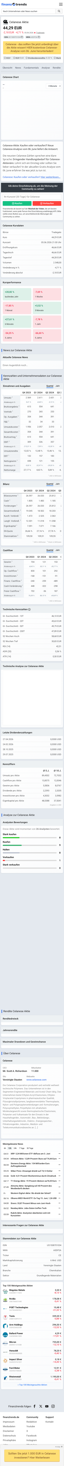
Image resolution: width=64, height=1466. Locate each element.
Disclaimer (8, 1431)
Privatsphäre (9, 1440)
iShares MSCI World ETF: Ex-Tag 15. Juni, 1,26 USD (34, 1198)
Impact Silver (15, 1359)
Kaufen (18, 203)
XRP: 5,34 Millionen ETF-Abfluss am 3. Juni (30, 1153)
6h (5, 1148)
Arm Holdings (16, 1325)
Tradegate (40, 33)
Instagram (31, 1440)
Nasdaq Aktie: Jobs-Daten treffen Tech (29, 1208)
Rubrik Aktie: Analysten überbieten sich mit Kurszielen (30, 1214)
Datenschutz (9, 1435)
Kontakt (49, 1422)
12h (9, 1148)
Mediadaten (9, 1426)
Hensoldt (13, 1351)
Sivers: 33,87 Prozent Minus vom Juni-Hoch (30, 1203)
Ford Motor (14, 1368)
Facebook (31, 1435)
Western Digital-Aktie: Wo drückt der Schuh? (31, 1193)
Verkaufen (48, 203)
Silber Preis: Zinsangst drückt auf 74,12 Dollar (31, 1171)
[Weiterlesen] (59, 1153)
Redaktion (31, 1422)
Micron (12, 1342)
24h (15, 1148)
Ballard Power (16, 1333)
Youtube (30, 1426)
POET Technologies (18, 1307)
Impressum (8, 1422)
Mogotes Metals (17, 1290)
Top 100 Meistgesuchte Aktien (33, 1384)
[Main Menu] (61, 4)
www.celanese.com (36, 1080)
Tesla (12, 1316)
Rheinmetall (15, 1377)
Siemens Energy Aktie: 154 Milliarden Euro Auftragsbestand (30, 1165)
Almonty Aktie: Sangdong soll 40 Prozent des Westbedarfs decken (31, 1187)
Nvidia (12, 1299)
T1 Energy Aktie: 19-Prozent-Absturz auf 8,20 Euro (34, 1180)
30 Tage (30, 1148)
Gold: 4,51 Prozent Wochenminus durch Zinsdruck (33, 1175)
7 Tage (21, 1148)
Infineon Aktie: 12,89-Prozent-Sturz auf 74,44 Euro (34, 1158)
